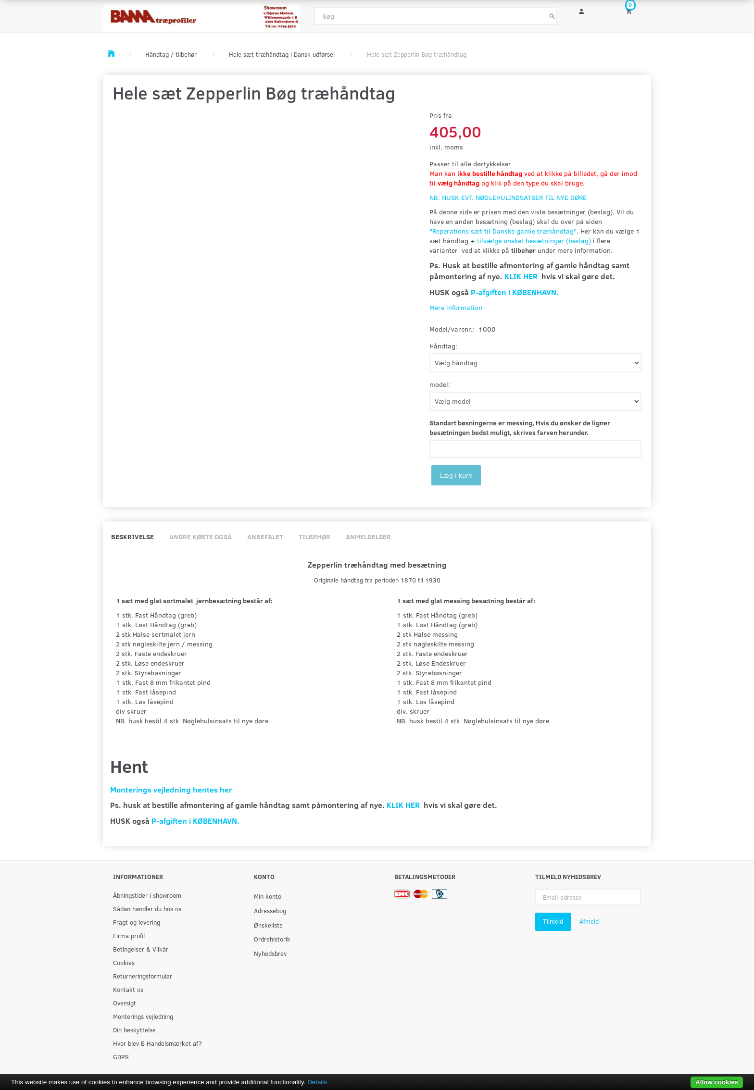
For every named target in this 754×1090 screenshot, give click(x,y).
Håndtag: (443, 345)
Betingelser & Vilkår (140, 949)
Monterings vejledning (143, 1016)
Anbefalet (265, 536)
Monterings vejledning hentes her (171, 789)
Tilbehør (314, 536)
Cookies (124, 962)
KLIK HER (521, 276)
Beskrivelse (132, 536)
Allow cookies (716, 1082)
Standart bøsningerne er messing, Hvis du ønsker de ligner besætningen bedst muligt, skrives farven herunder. (519, 427)
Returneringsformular (142, 976)
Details (317, 1082)
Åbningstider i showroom (147, 895)
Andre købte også (200, 536)
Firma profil (129, 935)
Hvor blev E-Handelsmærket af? (157, 1043)
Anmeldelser (368, 536)
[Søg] (552, 16)
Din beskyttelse (134, 1030)
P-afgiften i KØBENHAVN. (515, 292)
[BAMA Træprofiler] (201, 15)
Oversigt (124, 1003)
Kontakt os (128, 989)
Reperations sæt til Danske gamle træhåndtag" (504, 230)
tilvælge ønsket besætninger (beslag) (534, 240)
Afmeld (589, 921)
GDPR (121, 1057)
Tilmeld (553, 921)
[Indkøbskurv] (635, 10)
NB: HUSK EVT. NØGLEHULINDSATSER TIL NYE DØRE (508, 197)
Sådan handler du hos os (147, 908)
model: (439, 384)
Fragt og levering (136, 922)
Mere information (455, 307)
